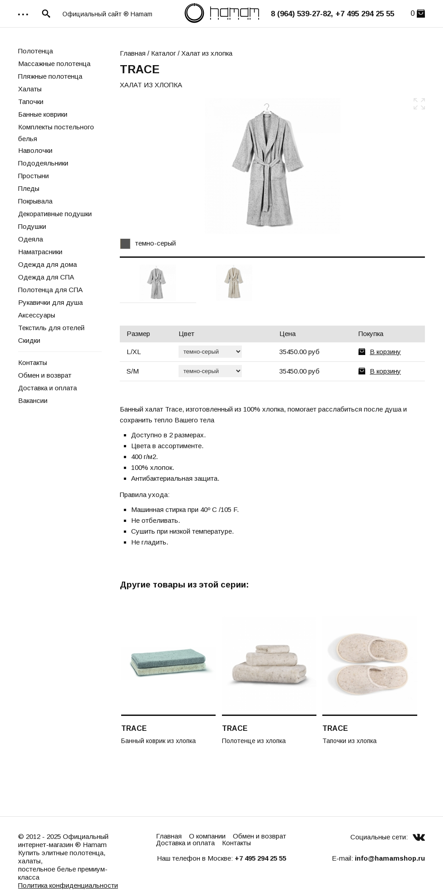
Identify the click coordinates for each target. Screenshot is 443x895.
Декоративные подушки (55, 214)
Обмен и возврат (44, 375)
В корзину (385, 351)
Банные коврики (42, 114)
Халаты (30, 89)
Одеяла (30, 239)
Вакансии (32, 400)
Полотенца (35, 51)
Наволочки (35, 150)
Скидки (29, 340)
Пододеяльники (43, 163)
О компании (207, 836)
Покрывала (35, 201)
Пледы (28, 188)
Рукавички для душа (50, 302)
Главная (133, 53)
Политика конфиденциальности (68, 885)
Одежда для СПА (46, 277)
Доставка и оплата (47, 388)
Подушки (32, 226)
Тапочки (30, 101)
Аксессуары (36, 315)
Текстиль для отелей (51, 327)
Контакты (32, 362)
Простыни (33, 176)
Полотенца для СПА (50, 290)
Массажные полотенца (54, 63)
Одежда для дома (47, 264)
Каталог (163, 53)
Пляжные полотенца (50, 76)
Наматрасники (40, 252)
